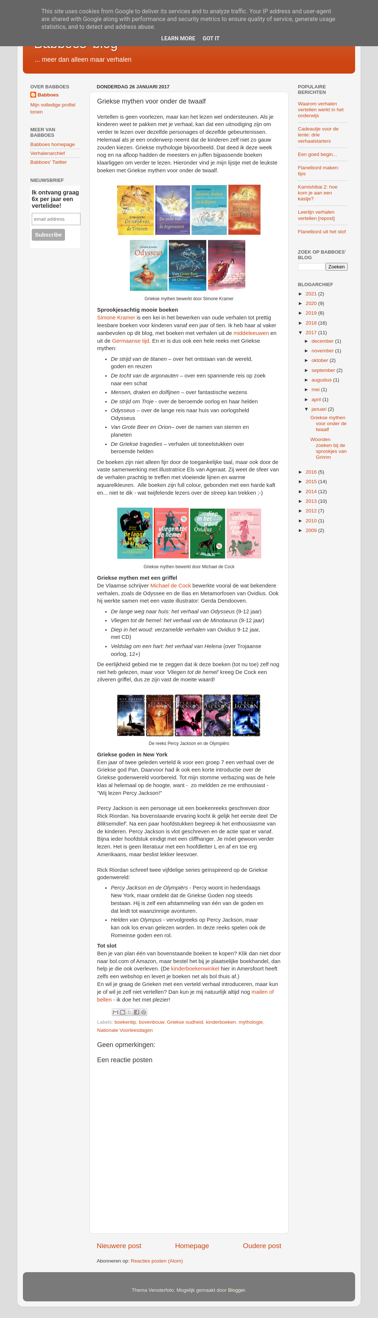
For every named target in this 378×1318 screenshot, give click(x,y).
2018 (312, 323)
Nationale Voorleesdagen (125, 1030)
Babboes (48, 95)
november (323, 350)
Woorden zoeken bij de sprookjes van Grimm (328, 448)
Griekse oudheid (185, 1022)
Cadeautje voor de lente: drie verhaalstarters (318, 134)
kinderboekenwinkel (195, 969)
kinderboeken (221, 1022)
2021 (312, 294)
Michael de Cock (170, 586)
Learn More (178, 38)
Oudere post (262, 1246)
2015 (312, 481)
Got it (211, 38)
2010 (312, 521)
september (324, 370)
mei (316, 389)
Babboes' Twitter (48, 162)
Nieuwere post (119, 1246)
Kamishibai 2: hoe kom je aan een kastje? (317, 192)
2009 (312, 530)
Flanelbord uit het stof (322, 231)
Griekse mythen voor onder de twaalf (328, 423)
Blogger (236, 1290)
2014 (312, 491)
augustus (322, 380)
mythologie (251, 1022)
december (323, 341)
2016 (312, 472)
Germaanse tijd (130, 341)
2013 (312, 501)
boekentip (125, 1022)
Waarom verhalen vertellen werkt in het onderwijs (321, 109)
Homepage (192, 1246)
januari (320, 409)
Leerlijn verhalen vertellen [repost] (316, 215)
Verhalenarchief (47, 153)
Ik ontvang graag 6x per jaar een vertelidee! (55, 199)
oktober (321, 360)
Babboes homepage (52, 144)
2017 (312, 332)
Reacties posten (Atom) (157, 1261)
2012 (312, 511)
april (317, 399)
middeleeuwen (251, 333)
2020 (312, 303)
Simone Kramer (116, 318)
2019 (312, 313)
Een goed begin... (317, 154)
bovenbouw (151, 1022)
